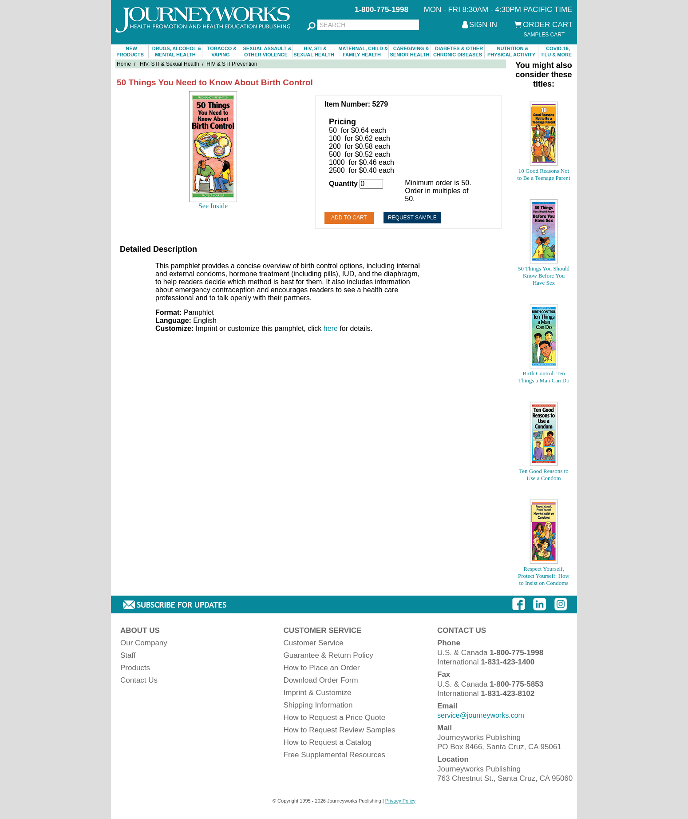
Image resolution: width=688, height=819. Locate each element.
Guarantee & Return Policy (328, 655)
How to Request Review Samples (339, 730)
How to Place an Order (322, 668)
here (331, 328)
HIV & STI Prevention (231, 64)
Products (135, 668)
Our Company (143, 643)
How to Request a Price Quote (335, 717)
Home (124, 64)
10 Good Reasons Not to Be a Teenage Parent (543, 174)
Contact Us (139, 680)
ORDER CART (548, 24)
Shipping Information (318, 705)
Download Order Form (321, 680)
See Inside (213, 206)
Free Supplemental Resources (335, 755)
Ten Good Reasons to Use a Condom (543, 474)
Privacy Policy (400, 800)
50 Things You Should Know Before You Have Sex (543, 275)
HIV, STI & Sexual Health (169, 64)
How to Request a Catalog (328, 742)
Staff (128, 655)
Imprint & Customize (318, 692)
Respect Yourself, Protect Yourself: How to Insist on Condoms (543, 575)
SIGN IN (483, 24)
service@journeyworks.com (480, 715)
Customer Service (314, 643)
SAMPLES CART (544, 35)
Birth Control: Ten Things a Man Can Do (543, 377)
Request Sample (412, 218)
